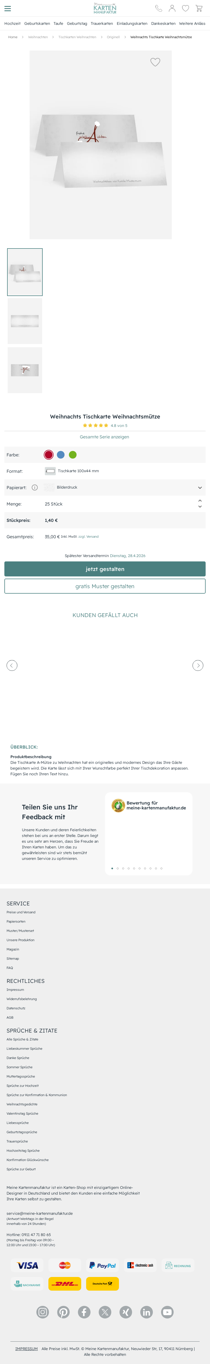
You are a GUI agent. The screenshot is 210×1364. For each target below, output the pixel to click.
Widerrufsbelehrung (22, 999)
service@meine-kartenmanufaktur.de (40, 1213)
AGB (10, 1017)
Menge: (14, 504)
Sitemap (13, 958)
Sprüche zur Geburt (21, 1169)
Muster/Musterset (20, 931)
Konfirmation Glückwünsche (28, 1160)
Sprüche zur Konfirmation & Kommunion (37, 1095)
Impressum (15, 990)
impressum (26, 1348)
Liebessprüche (18, 1123)
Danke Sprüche (18, 1058)
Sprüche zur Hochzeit (23, 1086)
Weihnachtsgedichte (22, 1104)
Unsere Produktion (20, 940)
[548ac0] (61, 455)
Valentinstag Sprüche (22, 1113)
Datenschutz (16, 1008)
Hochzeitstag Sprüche (23, 1150)
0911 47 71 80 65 (36, 1234)
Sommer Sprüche (20, 1067)
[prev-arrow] (12, 680)
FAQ (10, 968)
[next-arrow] (198, 680)
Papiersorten (16, 921)
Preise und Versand (21, 912)
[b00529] (49, 455)
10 (161, 868)
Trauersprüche (17, 1141)
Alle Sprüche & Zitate (22, 1039)
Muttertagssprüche (21, 1076)
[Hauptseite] (105, 8)
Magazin (13, 949)
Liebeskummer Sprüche (24, 1048)
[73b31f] (73, 455)
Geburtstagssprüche (22, 1132)
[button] (141, 62)
